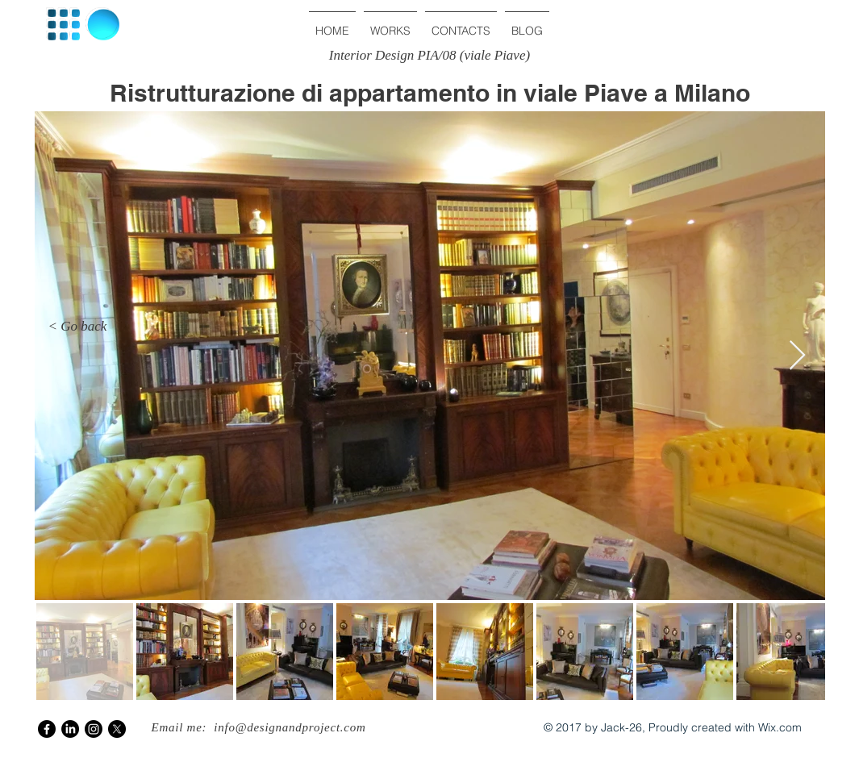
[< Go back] (77, 326)
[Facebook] (47, 729)
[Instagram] (93, 729)
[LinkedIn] (70, 729)
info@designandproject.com (289, 727)
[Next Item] (797, 356)
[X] (117, 729)
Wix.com (780, 727)
